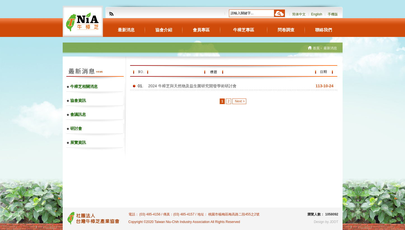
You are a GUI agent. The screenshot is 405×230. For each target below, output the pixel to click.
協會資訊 (78, 100)
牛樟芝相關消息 (84, 86)
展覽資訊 (78, 142)
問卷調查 (286, 29)
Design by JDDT (326, 222)
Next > (239, 101)
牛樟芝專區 (243, 29)
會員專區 (201, 29)
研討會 (76, 128)
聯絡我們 (323, 29)
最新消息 (126, 29)
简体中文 (299, 14)
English (316, 14)
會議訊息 (78, 114)
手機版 (333, 14)
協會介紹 (163, 29)
